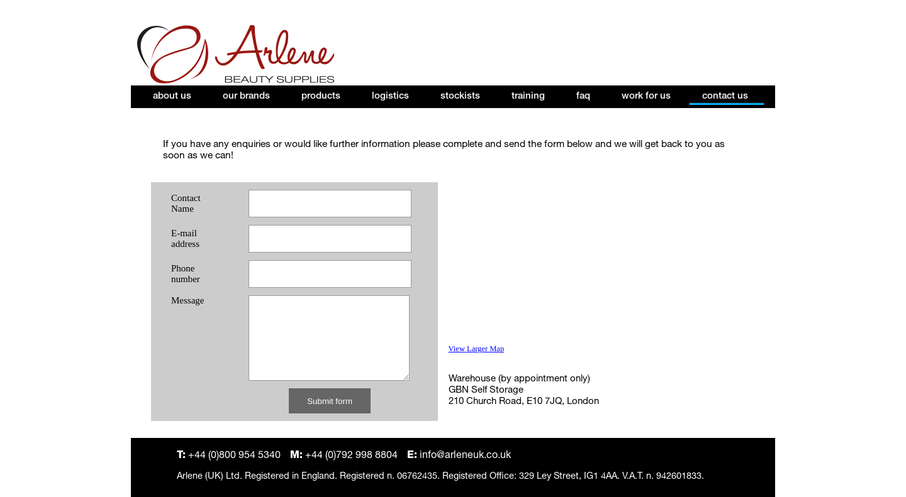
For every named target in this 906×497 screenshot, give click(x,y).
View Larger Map (477, 348)
